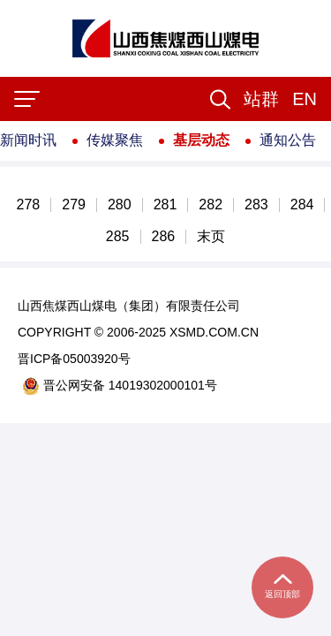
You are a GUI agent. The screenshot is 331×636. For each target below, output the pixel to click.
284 (302, 205)
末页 (211, 237)
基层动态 (201, 140)
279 (74, 205)
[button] (261, 99)
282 (210, 205)
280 (120, 205)
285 (118, 237)
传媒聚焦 (115, 140)
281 (165, 205)
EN (304, 99)
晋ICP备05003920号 (74, 359)
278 (29, 205)
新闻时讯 (28, 140)
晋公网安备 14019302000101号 (119, 385)
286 (164, 237)
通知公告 (288, 140)
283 (256, 205)
